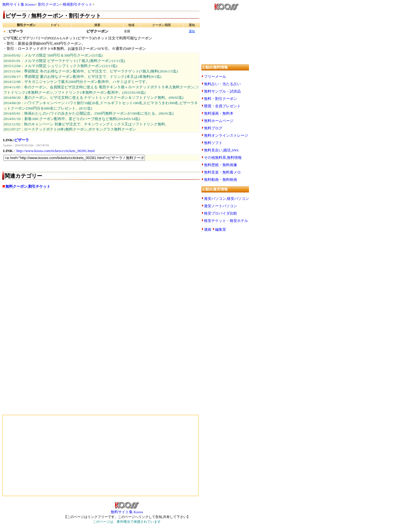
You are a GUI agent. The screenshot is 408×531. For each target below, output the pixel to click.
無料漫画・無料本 (218, 113)
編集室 (220, 229)
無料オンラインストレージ (226, 135)
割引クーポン (49, 4)
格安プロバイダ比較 (220, 213)
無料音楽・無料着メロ (222, 172)
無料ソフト (213, 143)
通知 (192, 31)
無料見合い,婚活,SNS (221, 150)
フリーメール (215, 76)
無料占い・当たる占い (222, 84)
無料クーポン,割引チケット (27, 186)
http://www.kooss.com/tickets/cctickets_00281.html (55, 151)
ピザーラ (21, 140)
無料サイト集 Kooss (18, 4)
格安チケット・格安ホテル (226, 221)
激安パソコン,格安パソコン (226, 198)
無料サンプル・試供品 (222, 91)
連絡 (207, 229)
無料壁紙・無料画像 (220, 165)
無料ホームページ (218, 121)
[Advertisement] (58, 238)
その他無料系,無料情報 (223, 157)
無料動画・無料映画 (220, 179)
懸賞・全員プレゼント (222, 106)
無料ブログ (213, 128)
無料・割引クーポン (220, 99)
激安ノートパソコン (220, 206)
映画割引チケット (77, 4)
